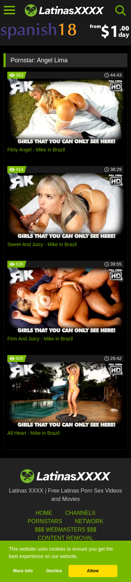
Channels (80, 513)
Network (89, 521)
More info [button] (23, 570)
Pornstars (45, 521)
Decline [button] (54, 570)
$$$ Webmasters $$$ (65, 530)
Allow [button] (93, 570)
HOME (44, 513)
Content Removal (65, 538)
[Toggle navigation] (9, 10)
